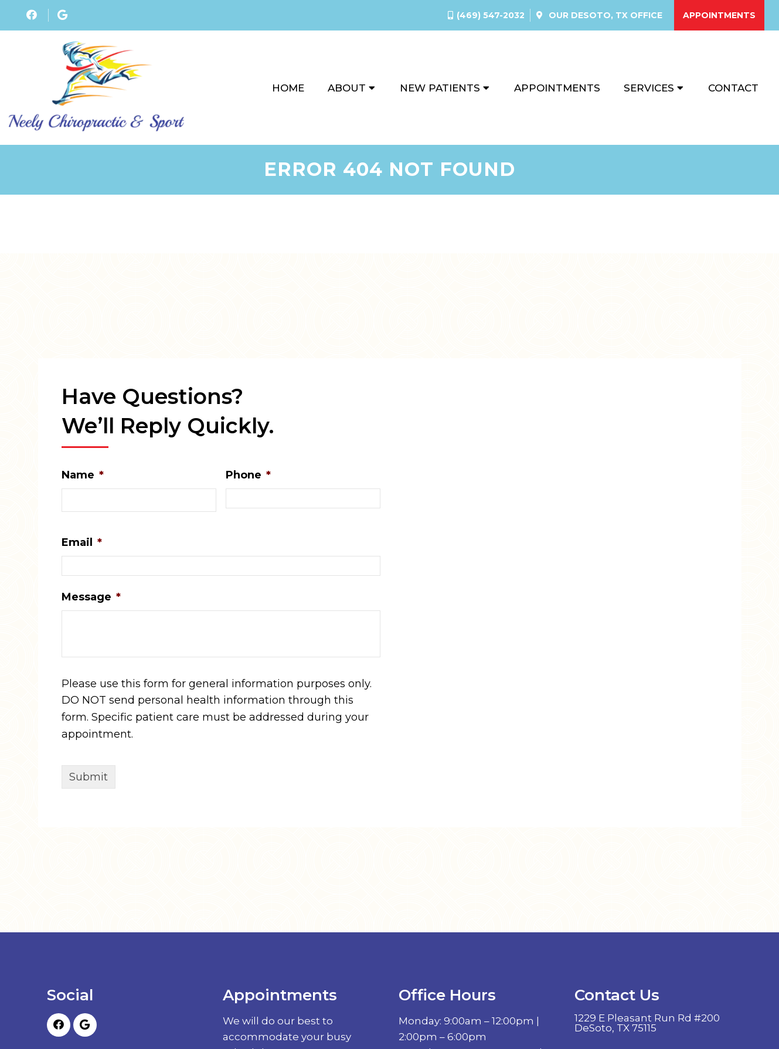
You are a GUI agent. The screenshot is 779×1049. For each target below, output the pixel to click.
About (347, 88)
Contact (733, 88)
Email (82, 542)
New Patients (440, 88)
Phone (248, 475)
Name (83, 475)
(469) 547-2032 (491, 15)
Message (91, 596)
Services (649, 88)
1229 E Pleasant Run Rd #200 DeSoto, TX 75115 (647, 1023)
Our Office (604, 15)
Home (288, 88)
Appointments (719, 15)
